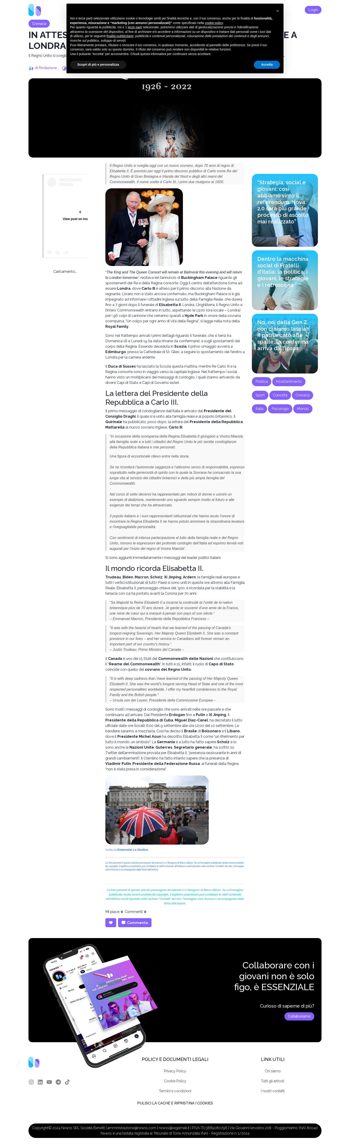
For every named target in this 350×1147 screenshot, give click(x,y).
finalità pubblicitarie (119, 36)
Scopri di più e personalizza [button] (98, 64)
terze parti (135, 27)
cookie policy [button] (214, 23)
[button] (277, 10)
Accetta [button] (267, 64)
